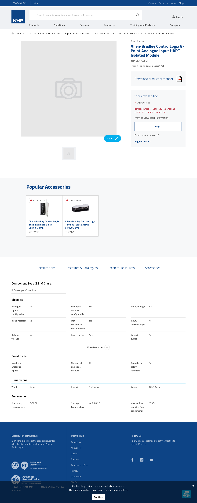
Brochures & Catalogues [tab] (82, 267)
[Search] (137, 15)
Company (175, 25)
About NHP (76, 447)
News (173, 3)
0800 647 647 (19, 3)
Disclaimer (76, 476)
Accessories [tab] (152, 267)
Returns (75, 459)
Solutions (59, 25)
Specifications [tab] (46, 267)
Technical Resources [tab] (121, 267)
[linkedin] (141, 460)
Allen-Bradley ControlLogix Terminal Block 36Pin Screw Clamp (80, 224)
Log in (158, 126)
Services (84, 25)
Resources (109, 25)
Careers (152, 3)
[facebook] (132, 460)
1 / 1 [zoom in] (112, 138)
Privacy (74, 470)
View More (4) (98, 347)
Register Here (143, 141)
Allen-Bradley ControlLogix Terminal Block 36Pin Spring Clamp (44, 224)
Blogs (181, 3)
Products (34, 25)
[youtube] (151, 460)
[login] (177, 16)
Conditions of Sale (79, 465)
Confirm (98, 497)
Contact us (163, 3)
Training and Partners (142, 25)
